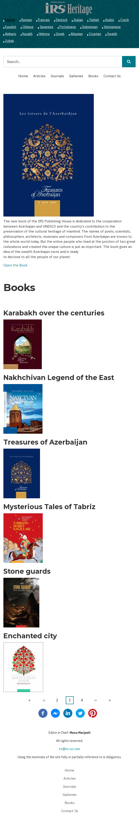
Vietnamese (112, 27)
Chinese (27, 27)
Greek (60, 34)
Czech (124, 20)
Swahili (112, 34)
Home (23, 76)
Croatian (95, 34)
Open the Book (15, 265)
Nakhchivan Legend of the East (58, 378)
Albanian (77, 34)
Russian (26, 20)
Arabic (109, 20)
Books (93, 76)
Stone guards (27, 571)
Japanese (46, 27)
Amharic (10, 34)
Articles (39, 76)
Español (10, 27)
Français (44, 20)
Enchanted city (30, 636)
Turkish (94, 20)
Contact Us (112, 76)
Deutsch (61, 20)
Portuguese (67, 27)
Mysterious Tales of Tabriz (49, 507)
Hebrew (44, 34)
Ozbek (9, 41)
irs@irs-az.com (69, 749)
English (10, 20)
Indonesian (90, 27)
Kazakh (27, 34)
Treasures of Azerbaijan (45, 442)
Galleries (76, 76)
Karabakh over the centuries (53, 313)
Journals (57, 76)
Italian (78, 20)
